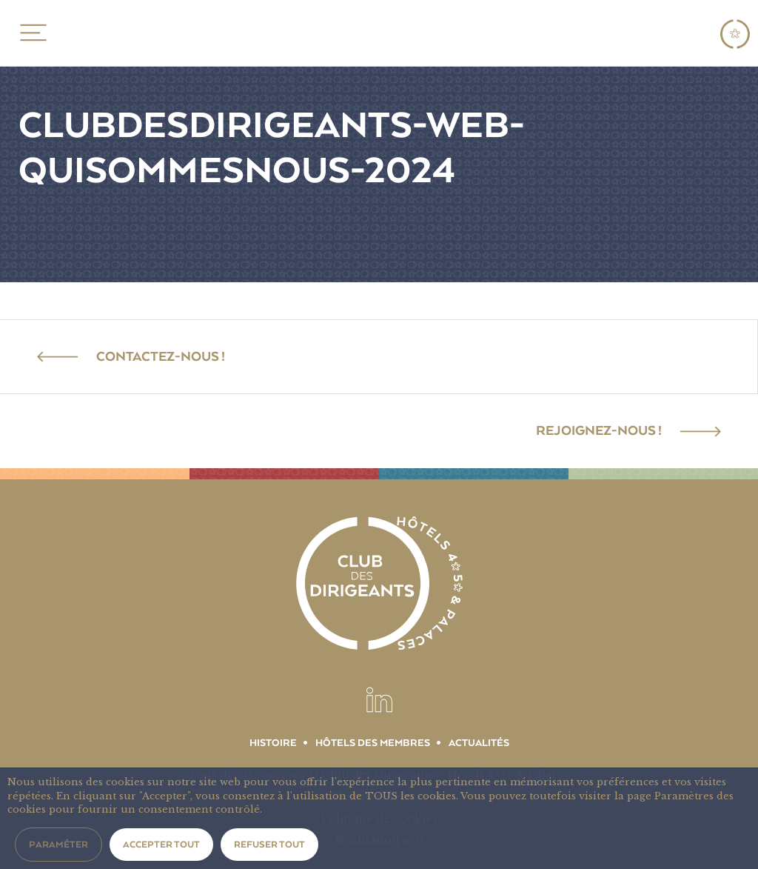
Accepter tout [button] (161, 844)
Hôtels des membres (372, 743)
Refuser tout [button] (269, 844)
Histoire (273, 743)
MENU (31, 32)
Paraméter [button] (58, 844)
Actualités (479, 743)
